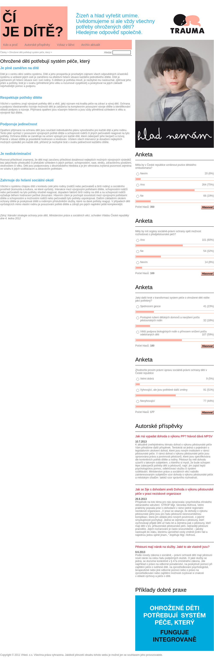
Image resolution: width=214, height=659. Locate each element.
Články (3, 52)
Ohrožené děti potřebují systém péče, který (29, 52)
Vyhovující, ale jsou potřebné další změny (163, 389)
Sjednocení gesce (150, 306)
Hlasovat (207, 207)
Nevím (144, 173)
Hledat (107, 52)
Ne (141, 195)
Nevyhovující (147, 400)
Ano (142, 184)
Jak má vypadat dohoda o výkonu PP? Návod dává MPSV (174, 436)
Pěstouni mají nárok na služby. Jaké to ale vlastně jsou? (172, 546)
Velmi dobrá (147, 378)
